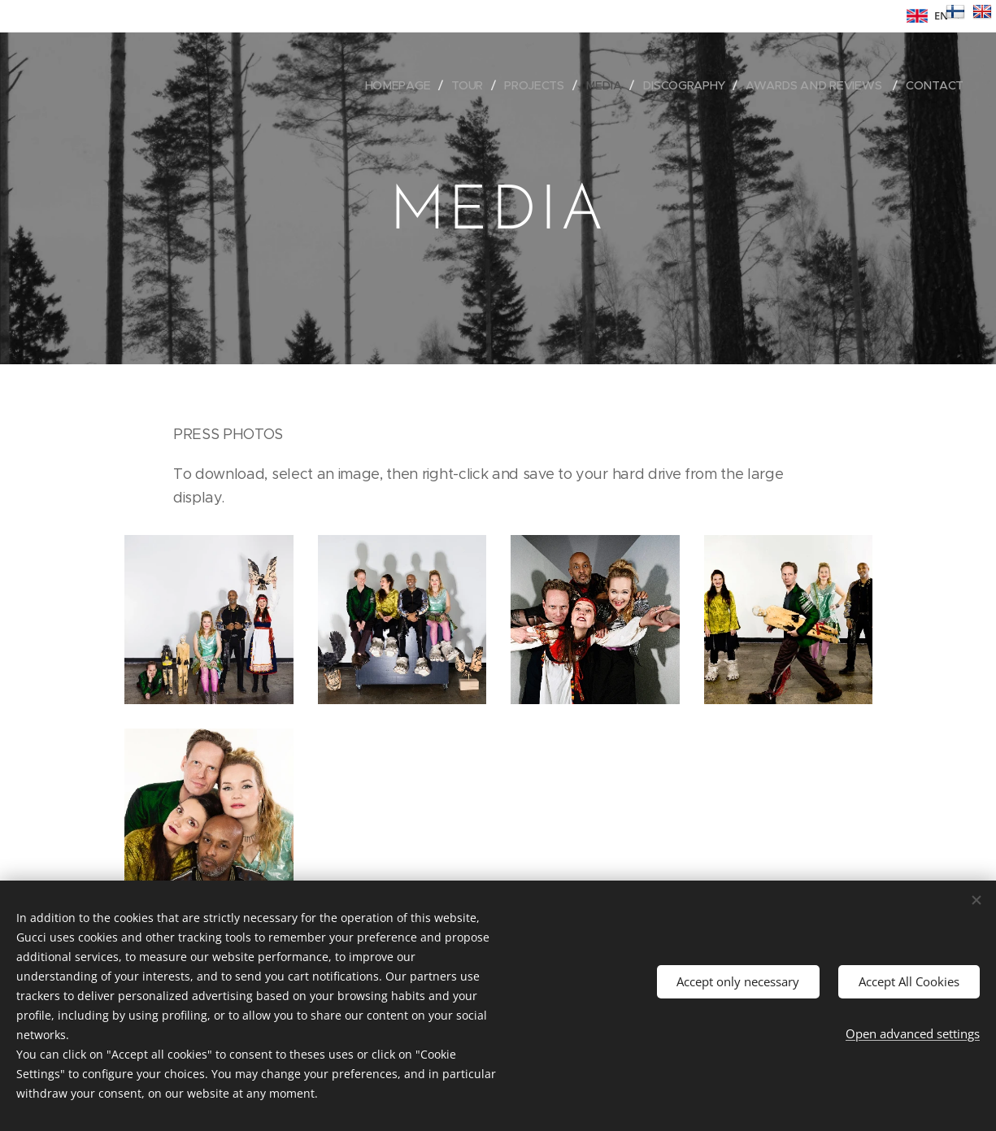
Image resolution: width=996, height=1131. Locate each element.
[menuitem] (402, 85)
